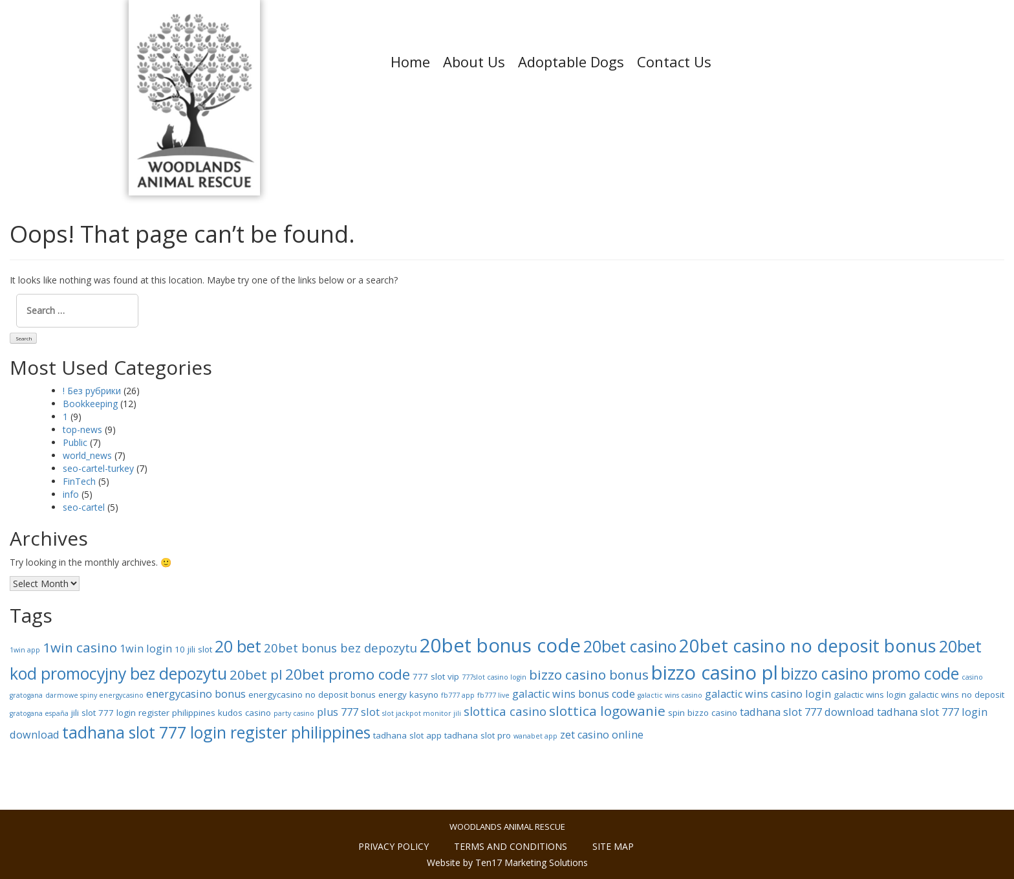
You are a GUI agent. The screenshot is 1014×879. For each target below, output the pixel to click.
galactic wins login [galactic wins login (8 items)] (870, 694)
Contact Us (674, 61)
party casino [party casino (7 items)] (294, 713)
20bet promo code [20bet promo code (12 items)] (347, 674)
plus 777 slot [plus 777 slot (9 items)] (348, 712)
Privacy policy (393, 846)
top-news (82, 429)
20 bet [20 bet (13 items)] (238, 646)
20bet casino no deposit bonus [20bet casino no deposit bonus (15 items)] (807, 645)
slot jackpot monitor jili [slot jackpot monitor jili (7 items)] (421, 713)
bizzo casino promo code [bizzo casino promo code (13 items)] (870, 673)
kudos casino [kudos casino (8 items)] (244, 712)
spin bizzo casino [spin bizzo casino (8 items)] (702, 712)
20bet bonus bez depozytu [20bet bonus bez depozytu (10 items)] (340, 648)
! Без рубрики (92, 390)
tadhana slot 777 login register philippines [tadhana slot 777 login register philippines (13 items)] (216, 732)
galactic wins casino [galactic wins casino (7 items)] (670, 695)
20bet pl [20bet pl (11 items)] (256, 674)
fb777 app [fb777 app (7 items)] (458, 695)
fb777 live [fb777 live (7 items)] (493, 695)
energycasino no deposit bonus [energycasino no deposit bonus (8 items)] (312, 694)
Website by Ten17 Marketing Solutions (507, 862)
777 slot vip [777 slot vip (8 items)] (436, 676)
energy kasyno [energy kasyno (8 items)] (408, 694)
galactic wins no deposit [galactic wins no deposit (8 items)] (956, 694)
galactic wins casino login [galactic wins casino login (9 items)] (768, 694)
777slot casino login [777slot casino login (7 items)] (494, 677)
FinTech (79, 481)
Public (75, 442)
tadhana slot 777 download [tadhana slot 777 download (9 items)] (807, 712)
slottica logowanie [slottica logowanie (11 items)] (607, 711)
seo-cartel (84, 507)
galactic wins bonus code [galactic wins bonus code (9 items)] (573, 694)
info (71, 494)
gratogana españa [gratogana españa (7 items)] (39, 713)
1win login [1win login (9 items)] (146, 648)
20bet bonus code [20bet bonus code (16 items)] (500, 645)
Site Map (613, 846)
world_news (87, 455)
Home (410, 61)
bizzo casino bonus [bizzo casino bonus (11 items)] (589, 674)
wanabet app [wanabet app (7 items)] (535, 735)
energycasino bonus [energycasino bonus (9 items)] (196, 694)
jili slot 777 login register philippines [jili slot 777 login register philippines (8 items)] (143, 712)
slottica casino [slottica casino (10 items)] (505, 711)
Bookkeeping (90, 403)
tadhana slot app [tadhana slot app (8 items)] (407, 735)
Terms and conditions (510, 846)
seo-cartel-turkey (98, 468)
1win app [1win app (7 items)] (25, 649)
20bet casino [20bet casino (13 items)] (629, 646)
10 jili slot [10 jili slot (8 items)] (193, 649)
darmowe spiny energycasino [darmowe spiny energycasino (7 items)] (94, 695)
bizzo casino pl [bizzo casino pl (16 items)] (714, 672)
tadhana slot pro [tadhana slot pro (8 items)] (477, 735)
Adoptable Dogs (571, 61)
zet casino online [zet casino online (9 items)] (601, 735)
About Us (474, 61)
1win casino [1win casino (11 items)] (80, 647)
